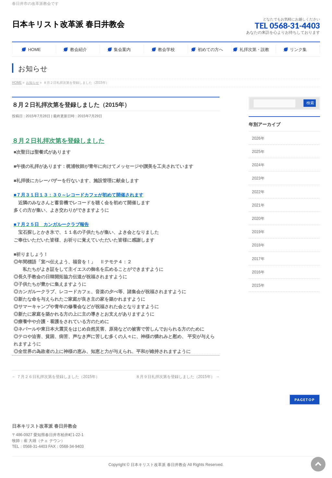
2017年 (258, 259)
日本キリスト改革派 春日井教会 (68, 24)
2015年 (258, 285)
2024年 (258, 165)
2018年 (258, 245)
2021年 (258, 205)
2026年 (258, 138)
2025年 (258, 151)
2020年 (258, 218)
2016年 (258, 272)
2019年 (258, 232)
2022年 (258, 192)
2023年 (258, 178)
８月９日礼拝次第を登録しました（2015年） (177, 376)
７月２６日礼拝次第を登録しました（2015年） (56, 376)
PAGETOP (304, 399)
